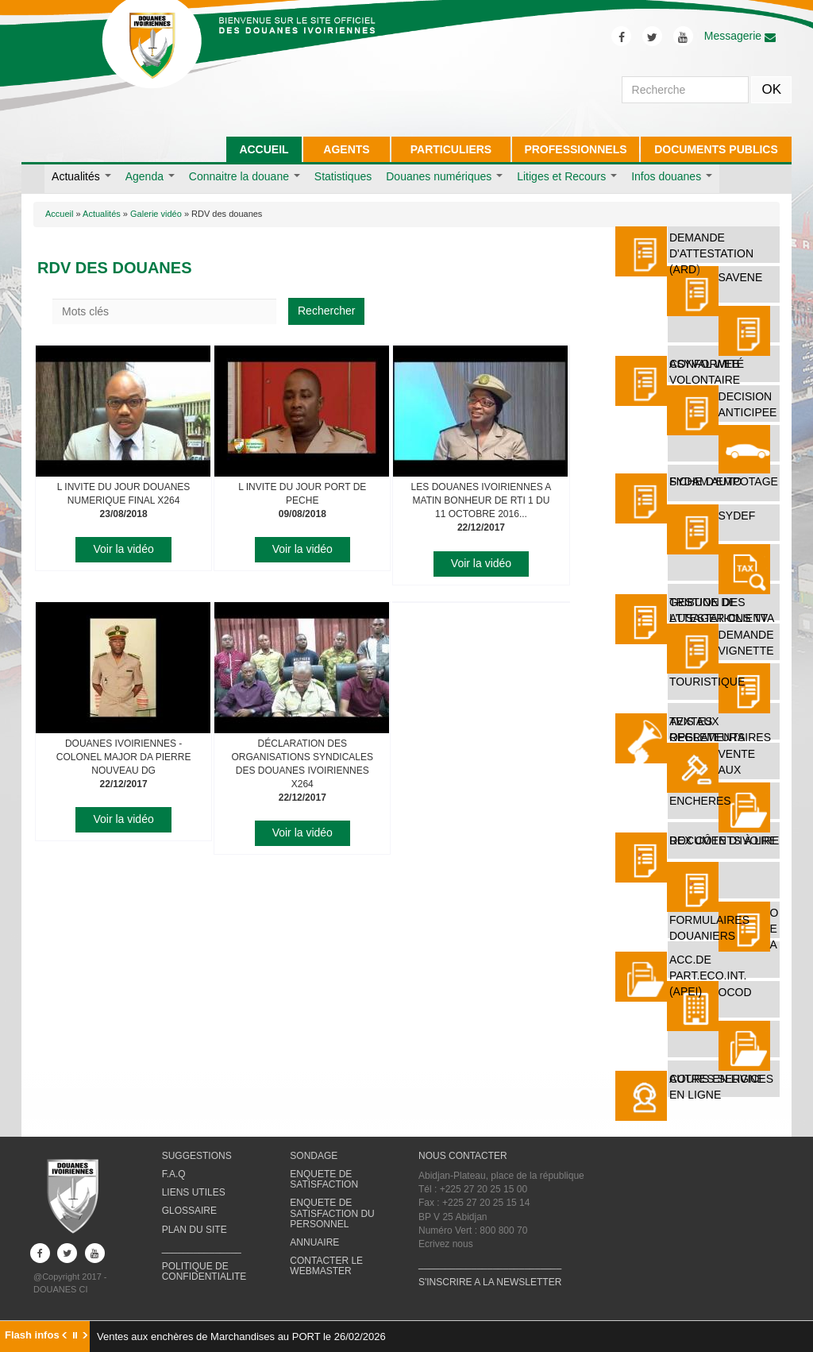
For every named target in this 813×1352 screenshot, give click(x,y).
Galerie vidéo (156, 213)
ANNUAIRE (314, 1242)
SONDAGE (313, 1155)
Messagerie (740, 35)
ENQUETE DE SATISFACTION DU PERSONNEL (332, 1213)
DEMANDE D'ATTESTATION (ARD (711, 253)
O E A (774, 928)
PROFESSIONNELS (575, 149)
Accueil (59, 213)
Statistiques (343, 176)
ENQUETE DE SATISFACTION (324, 1179)
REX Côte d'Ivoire (723, 840)
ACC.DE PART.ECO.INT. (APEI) (708, 975)
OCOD (735, 992)
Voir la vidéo (123, 549)
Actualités (81, 176)
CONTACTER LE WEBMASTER (326, 1266)
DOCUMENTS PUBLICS (716, 149)
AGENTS (346, 149)
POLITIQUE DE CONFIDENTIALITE (204, 1271)
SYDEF (737, 515)
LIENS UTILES (193, 1192)
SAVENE (741, 277)
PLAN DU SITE (194, 1229)
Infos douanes (671, 176)
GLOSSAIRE (189, 1210)
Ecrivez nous (445, 1244)
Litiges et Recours (567, 176)
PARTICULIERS (450, 149)
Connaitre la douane (244, 176)
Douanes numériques (444, 176)
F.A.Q (174, 1174)
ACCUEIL (263, 149)
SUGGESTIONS (197, 1155)
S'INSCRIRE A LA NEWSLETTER (489, 1282)
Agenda (150, 176)
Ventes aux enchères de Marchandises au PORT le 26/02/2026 (241, 1336)
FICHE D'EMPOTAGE (723, 481)
